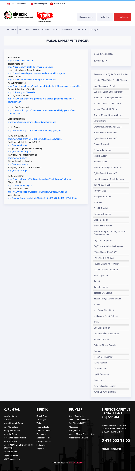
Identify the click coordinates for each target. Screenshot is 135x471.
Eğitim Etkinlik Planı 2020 (105, 252)
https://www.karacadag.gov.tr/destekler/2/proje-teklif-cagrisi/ (36, 73)
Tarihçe (40, 423)
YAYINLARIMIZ (68, 30)
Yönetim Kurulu (100, 161)
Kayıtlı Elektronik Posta (13, 423)
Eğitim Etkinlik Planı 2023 (105, 173)
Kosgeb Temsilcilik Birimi (105, 109)
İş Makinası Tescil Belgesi (106, 316)
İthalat (96, 322)
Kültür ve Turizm (43, 430)
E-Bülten (7, 419)
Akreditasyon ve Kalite (78, 438)
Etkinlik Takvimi (58, 4)
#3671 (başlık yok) (102, 185)
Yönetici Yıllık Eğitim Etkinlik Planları (110, 80)
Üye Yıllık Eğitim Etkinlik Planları (108, 92)
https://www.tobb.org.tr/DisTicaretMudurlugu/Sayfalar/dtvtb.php (37, 192)
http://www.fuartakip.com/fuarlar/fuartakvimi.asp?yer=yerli (34, 130)
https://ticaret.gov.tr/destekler (21, 92)
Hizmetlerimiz (123, 17)
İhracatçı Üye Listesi (103, 293)
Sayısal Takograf (101, 144)
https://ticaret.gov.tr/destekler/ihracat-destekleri (30, 67)
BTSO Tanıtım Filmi (12, 459)
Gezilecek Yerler (43, 438)
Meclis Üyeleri (100, 156)
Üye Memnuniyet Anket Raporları (109, 179)
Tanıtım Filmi (105, 17)
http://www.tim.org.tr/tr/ (19, 164)
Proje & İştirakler (101, 339)
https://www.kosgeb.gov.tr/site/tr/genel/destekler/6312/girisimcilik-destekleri (44, 86)
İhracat (97, 281)
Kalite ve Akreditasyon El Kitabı (108, 97)
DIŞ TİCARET (83, 30)
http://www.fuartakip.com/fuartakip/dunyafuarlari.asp (32, 122)
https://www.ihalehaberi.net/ (21, 60)
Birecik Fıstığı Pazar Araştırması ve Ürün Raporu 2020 (110, 233)
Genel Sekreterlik (76, 416)
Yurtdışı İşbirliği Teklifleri (105, 386)
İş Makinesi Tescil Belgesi (15, 438)
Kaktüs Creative (76, 462)
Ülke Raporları (100, 368)
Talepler (97, 351)
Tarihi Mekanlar (43, 427)
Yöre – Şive (41, 419)
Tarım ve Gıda (100, 191)
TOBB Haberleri (101, 362)
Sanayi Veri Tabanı (12, 430)
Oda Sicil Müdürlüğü (77, 423)
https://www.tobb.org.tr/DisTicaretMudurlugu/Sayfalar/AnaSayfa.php (39, 179)
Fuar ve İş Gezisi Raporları (106, 269)
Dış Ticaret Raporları (103, 240)
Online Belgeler (38, 4)
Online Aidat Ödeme (17, 4)
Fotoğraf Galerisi (44, 441)
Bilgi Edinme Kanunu (103, 225)
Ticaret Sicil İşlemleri (103, 357)
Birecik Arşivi (42, 416)
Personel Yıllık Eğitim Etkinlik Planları (111, 74)
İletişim (97, 304)
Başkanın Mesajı (86, 17)
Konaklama (41, 434)
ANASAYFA (11, 30)
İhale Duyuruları (101, 275)
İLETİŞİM (94, 30)
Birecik (36, 30)
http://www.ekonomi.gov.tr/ (20, 151)
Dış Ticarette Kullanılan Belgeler (108, 246)
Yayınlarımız (99, 380)
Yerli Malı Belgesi (11, 427)
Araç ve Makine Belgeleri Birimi (108, 115)
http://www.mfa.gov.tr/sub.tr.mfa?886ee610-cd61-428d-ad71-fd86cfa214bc (43, 198)
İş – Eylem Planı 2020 (104, 310)
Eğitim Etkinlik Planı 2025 (105, 138)
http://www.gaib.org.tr (17, 170)
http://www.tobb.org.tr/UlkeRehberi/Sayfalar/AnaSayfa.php (35, 139)
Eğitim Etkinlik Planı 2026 (105, 132)
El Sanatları (41, 445)
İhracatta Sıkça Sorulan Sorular (107, 298)
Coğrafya (41, 449)
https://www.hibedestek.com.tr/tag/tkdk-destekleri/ (32, 79)
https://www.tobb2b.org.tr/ (20, 185)
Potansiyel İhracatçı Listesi (106, 333)
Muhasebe (73, 427)
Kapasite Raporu (11, 434)
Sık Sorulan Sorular (12, 441)
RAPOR (56, 30)
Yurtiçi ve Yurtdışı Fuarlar (105, 392)
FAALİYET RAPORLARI (104, 258)
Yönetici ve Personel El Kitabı (107, 103)
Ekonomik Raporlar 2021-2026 (108, 127)
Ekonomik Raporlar (102, 214)
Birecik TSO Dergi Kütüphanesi (108, 167)
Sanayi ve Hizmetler (103, 196)
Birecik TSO (24, 30)
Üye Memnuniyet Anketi (104, 86)
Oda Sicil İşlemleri (102, 328)
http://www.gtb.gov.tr (17, 158)
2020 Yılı (98, 202)
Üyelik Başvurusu (101, 374)
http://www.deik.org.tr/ (18, 145)
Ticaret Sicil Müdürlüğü (79, 419)
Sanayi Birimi (100, 121)
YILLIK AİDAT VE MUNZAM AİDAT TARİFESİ (18, 446)
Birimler (46, 30)
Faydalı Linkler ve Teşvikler (106, 264)
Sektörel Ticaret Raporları (105, 345)
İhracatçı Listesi (101, 287)
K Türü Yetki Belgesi (103, 150)
